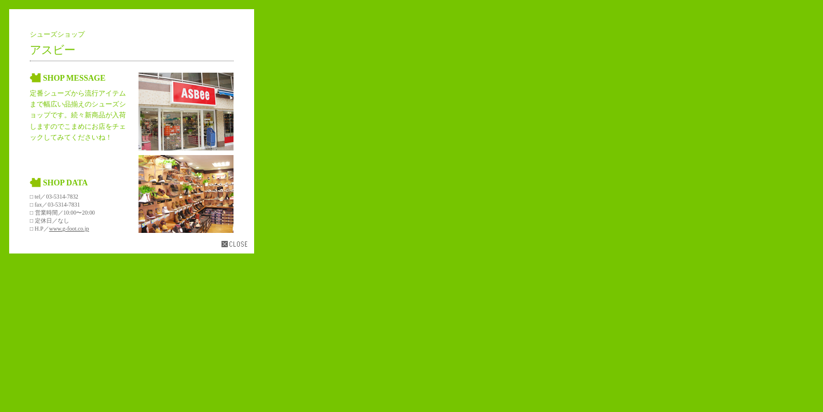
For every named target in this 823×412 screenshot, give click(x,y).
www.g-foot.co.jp (69, 228)
